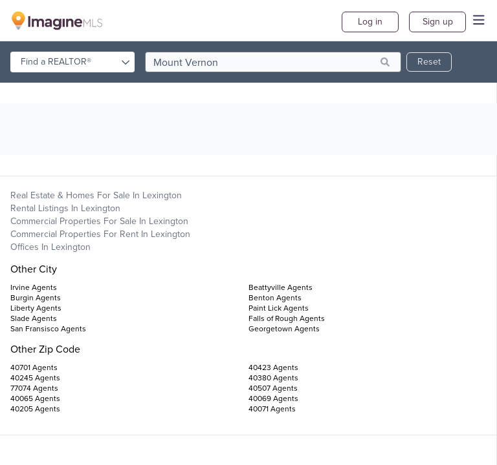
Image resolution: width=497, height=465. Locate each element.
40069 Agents (273, 398)
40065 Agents (35, 398)
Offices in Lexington (50, 247)
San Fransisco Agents (48, 329)
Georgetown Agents (284, 329)
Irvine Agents (33, 287)
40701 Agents (34, 367)
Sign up (438, 21)
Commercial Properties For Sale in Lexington (99, 221)
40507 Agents (273, 388)
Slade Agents (33, 318)
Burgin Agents (35, 298)
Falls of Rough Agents (286, 318)
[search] (273, 62)
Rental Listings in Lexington (65, 208)
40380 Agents (273, 378)
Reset (429, 61)
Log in (370, 21)
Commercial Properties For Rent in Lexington (100, 234)
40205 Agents (35, 409)
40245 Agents (35, 378)
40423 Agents (273, 367)
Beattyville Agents (280, 287)
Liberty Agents (35, 308)
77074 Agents (34, 388)
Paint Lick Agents (278, 308)
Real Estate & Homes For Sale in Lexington (96, 195)
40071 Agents (272, 409)
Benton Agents (275, 298)
